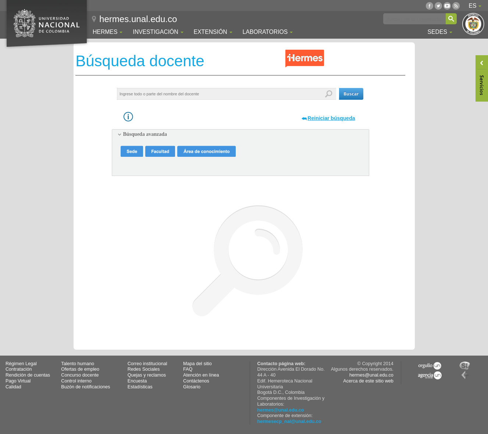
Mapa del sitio (197, 363)
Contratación (19, 369)
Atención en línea (201, 375)
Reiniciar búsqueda (331, 118)
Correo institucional (147, 363)
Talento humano (77, 363)
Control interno (76, 381)
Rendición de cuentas (28, 375)
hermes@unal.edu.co (280, 410)
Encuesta (137, 381)
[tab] (240, 134)
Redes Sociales (144, 369)
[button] (351, 94)
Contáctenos (196, 381)
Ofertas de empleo (80, 369)
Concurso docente (80, 375)
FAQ (187, 369)
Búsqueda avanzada (145, 134)
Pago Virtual (18, 381)
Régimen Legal (21, 363)
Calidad (13, 386)
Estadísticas (140, 386)
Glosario (191, 386)
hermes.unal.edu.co (138, 19)
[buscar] (414, 19)
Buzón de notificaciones (85, 386)
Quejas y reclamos (147, 375)
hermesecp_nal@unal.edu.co (289, 421)
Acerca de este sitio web (368, 381)
